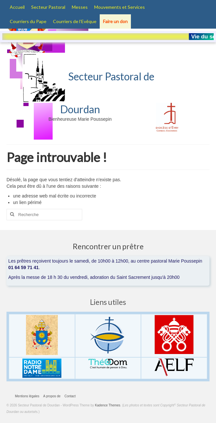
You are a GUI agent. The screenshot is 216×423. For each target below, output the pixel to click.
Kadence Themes (107, 405)
